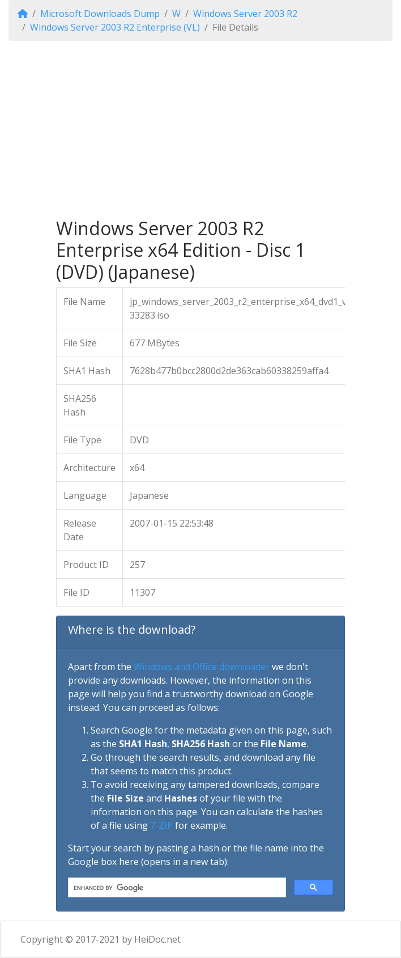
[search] (176, 888)
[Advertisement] (200, 129)
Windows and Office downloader (202, 666)
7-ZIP (161, 825)
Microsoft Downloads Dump (100, 13)
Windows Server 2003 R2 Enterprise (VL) (115, 27)
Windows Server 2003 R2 (245, 13)
